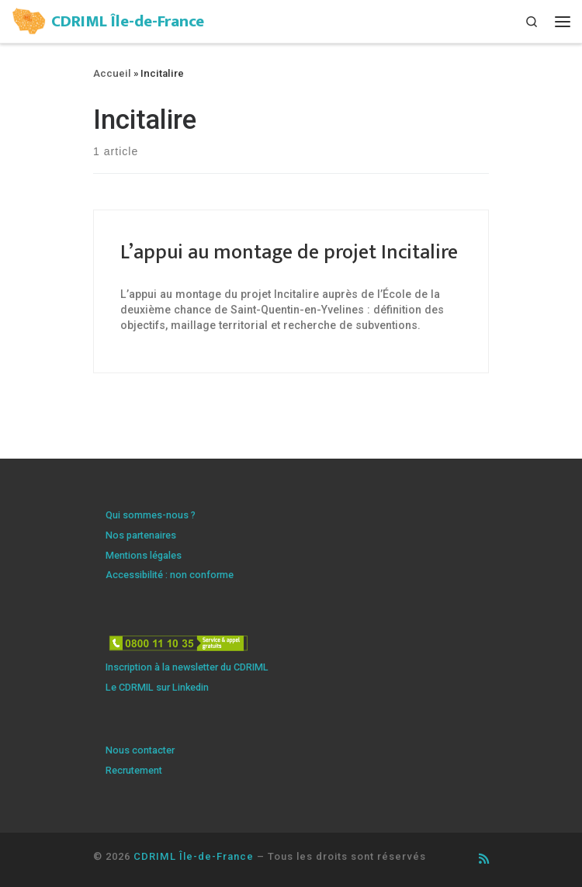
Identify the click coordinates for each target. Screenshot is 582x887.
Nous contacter (140, 750)
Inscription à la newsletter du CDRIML (187, 667)
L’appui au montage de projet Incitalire (289, 252)
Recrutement (134, 770)
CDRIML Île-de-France (193, 856)
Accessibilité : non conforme (170, 574)
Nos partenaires (141, 535)
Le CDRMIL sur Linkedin (157, 687)
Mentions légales (144, 555)
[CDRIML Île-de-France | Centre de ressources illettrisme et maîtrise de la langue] (29, 19)
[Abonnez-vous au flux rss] (484, 859)
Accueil (112, 73)
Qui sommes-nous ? (151, 515)
